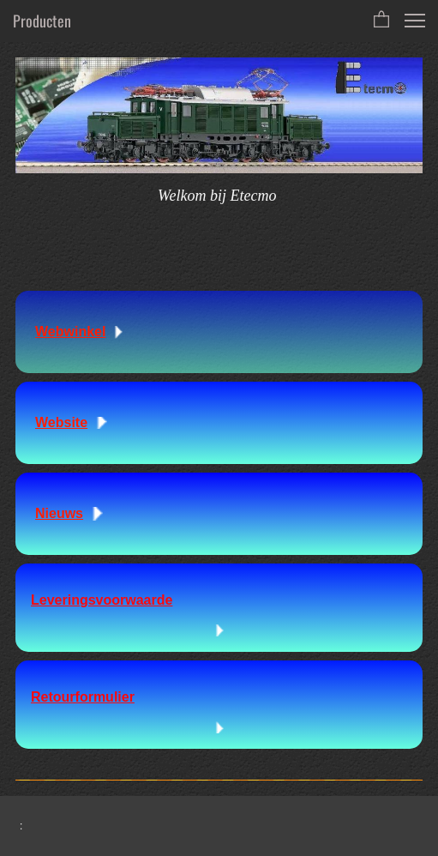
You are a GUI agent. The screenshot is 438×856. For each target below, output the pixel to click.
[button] (381, 21)
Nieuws (59, 513)
